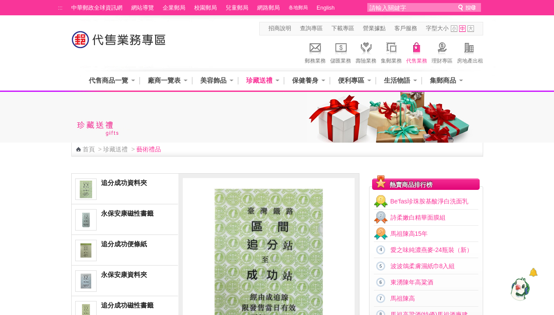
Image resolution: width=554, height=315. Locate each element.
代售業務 (416, 51)
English (325, 8)
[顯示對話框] (533, 272)
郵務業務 (315, 51)
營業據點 (374, 28)
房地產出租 (470, 51)
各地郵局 (298, 7)
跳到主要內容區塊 (4, 4)
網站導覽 (142, 8)
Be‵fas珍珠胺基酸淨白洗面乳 (429, 201)
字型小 (454, 28)
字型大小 (437, 28)
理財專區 (442, 51)
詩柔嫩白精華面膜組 (418, 217)
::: (60, 8)
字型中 (462, 28)
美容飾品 (213, 80)
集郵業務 (391, 51)
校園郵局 (205, 8)
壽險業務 (365, 51)
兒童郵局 (237, 8)
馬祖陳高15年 (409, 233)
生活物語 (397, 80)
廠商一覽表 (164, 80)
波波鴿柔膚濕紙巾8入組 (422, 266)
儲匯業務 (340, 51)
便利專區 (351, 80)
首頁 (89, 149)
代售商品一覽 (108, 80)
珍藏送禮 (259, 80)
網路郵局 (268, 8)
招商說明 (279, 28)
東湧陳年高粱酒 (411, 282)
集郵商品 (443, 80)
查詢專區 (311, 28)
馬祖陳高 (402, 298)
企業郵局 (174, 8)
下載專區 (342, 28)
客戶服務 (405, 28)
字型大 (470, 28)
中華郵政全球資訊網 (96, 8)
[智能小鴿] (519, 289)
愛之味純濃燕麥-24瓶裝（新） (431, 249)
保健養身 (305, 80)
